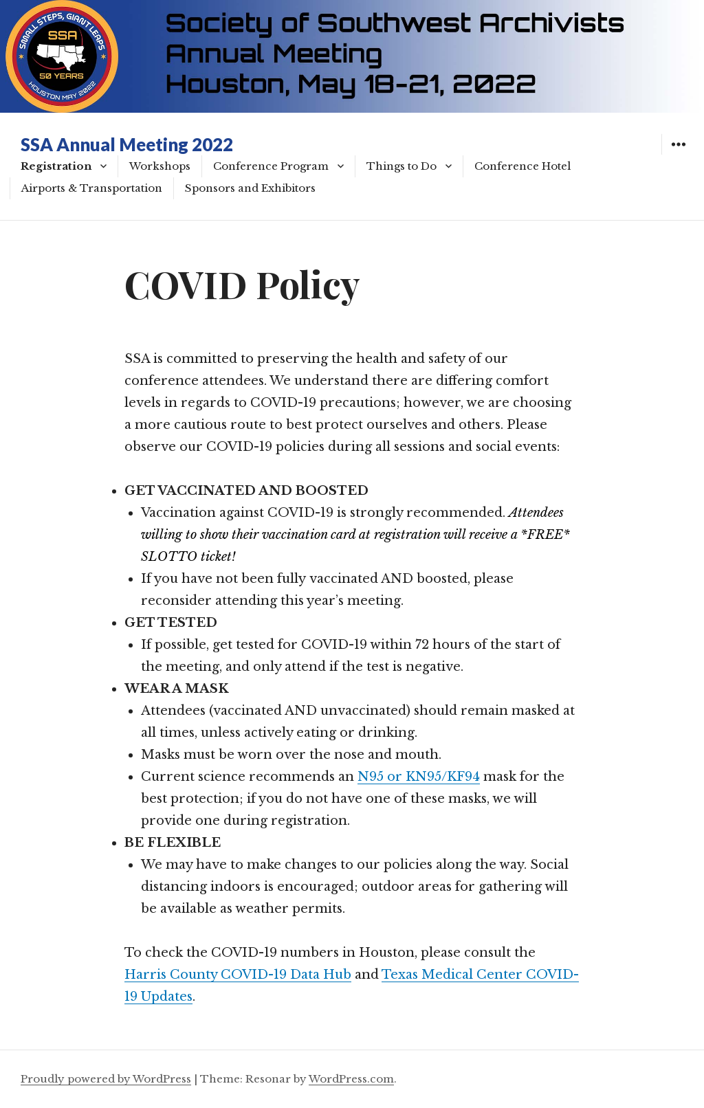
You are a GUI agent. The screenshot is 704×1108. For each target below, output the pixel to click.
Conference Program (271, 166)
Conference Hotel (522, 166)
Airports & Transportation (91, 188)
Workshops (159, 166)
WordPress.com (351, 1078)
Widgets (678, 154)
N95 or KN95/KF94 (419, 776)
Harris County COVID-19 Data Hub (237, 974)
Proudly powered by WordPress (106, 1078)
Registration (56, 166)
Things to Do (401, 166)
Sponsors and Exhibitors (250, 188)
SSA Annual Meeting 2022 (127, 144)
